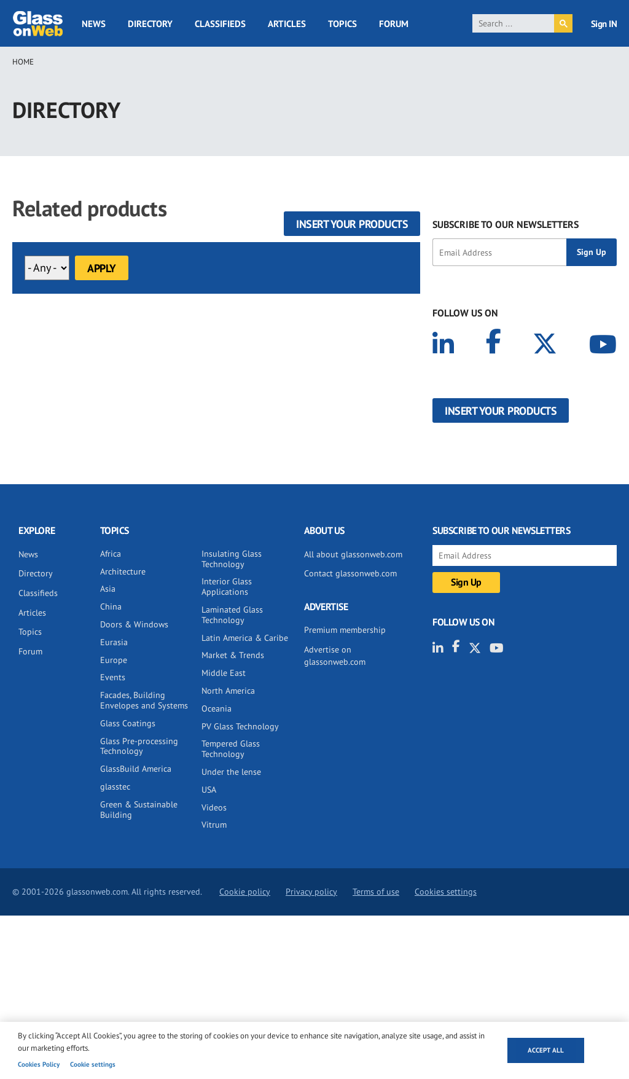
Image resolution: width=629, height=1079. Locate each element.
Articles (287, 23)
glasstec (115, 786)
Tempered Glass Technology (230, 748)
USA (208, 789)
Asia (107, 588)
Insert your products (352, 224)
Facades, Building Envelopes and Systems (144, 700)
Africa (110, 553)
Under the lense (231, 771)
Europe (113, 659)
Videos (214, 807)
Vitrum (214, 824)
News (94, 23)
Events (112, 677)
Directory (150, 23)
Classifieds (220, 23)
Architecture (123, 571)
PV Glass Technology (240, 726)
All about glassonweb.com (353, 554)
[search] (513, 23)
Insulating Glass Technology (231, 559)
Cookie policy (244, 891)
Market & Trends (232, 655)
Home (23, 62)
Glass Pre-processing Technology (139, 746)
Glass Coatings (127, 723)
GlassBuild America (135, 768)
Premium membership (345, 629)
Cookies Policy (39, 1064)
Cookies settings (446, 891)
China (111, 606)
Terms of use (376, 891)
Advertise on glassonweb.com (334, 655)
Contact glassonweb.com (350, 573)
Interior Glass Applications (226, 586)
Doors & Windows (134, 624)
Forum (393, 23)
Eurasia (114, 642)
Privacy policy (311, 891)
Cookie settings (92, 1064)
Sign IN (604, 23)
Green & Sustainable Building (139, 809)
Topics (342, 23)
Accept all (546, 1050)
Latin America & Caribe (244, 637)
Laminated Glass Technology (232, 615)
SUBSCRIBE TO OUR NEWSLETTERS (505, 224)
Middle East (223, 672)
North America (228, 690)
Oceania (216, 708)
